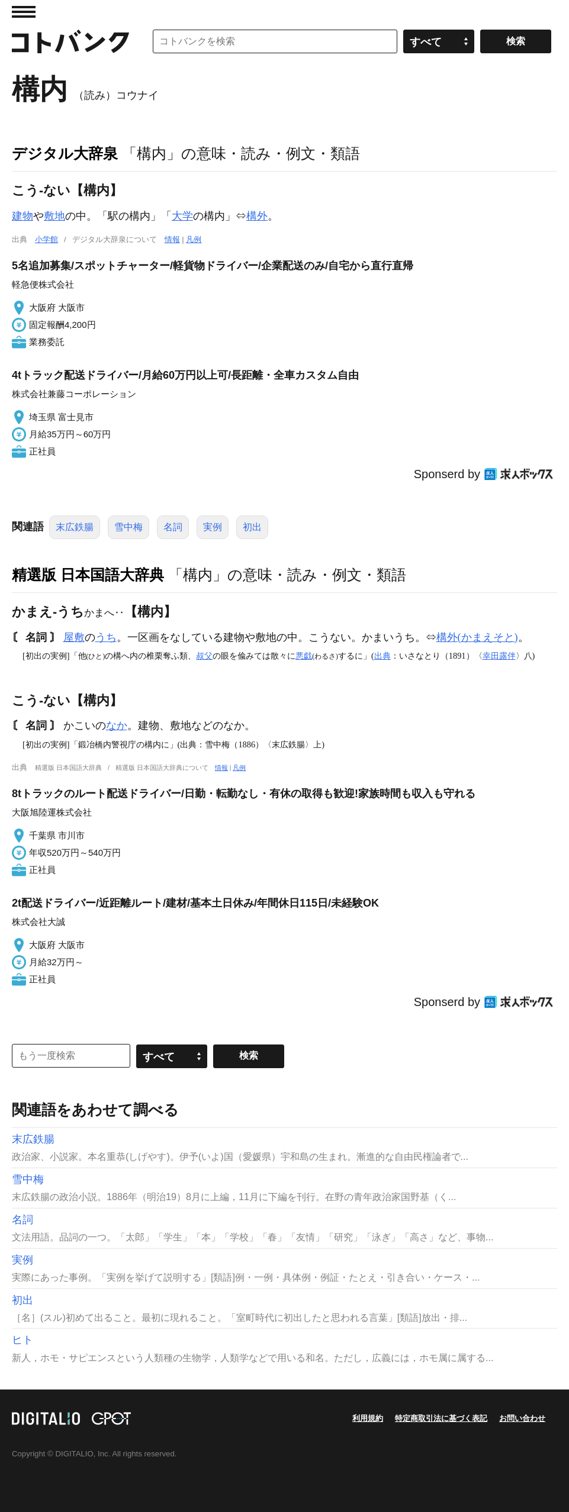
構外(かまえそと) (477, 637)
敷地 (54, 216)
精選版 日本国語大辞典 (88, 574)
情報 (172, 239)
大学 (182, 216)
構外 (257, 216)
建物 (22, 216)
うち (106, 637)
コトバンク (70, 41)
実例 (212, 527)
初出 (252, 527)
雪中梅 (128, 527)
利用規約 (367, 1418)
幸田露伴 (499, 655)
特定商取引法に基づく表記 (441, 1418)
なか (116, 725)
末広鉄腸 (75, 527)
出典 (382, 655)
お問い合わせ (522, 1418)
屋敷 (74, 637)
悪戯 (303, 655)
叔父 (204, 655)
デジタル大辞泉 (65, 153)
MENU (24, 12)
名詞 (172, 527)
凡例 (193, 239)
